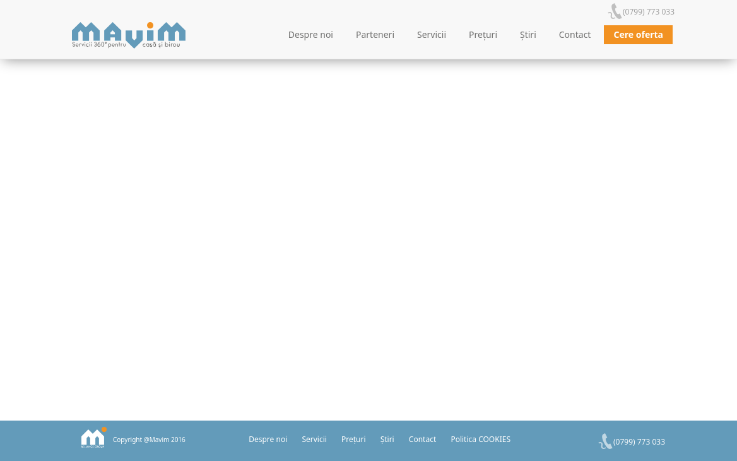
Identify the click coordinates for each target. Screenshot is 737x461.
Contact (575, 34)
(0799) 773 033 (649, 11)
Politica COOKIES (480, 439)
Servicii (431, 34)
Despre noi (310, 34)
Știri (528, 34)
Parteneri (375, 34)
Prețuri (483, 34)
